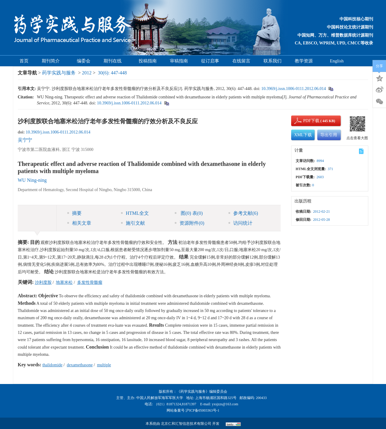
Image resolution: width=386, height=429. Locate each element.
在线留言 (241, 60)
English (337, 60)
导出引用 (328, 135)
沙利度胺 (43, 282)
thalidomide (52, 365)
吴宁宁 (25, 139)
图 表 (189, 213)
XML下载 (303, 135)
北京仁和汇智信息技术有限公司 (186, 424)
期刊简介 (53, 60)
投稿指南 (148, 60)
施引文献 (133, 223)
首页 (24, 60)
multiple (104, 365)
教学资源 (306, 60)
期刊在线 (114, 60)
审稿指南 (179, 60)
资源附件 (189, 223)
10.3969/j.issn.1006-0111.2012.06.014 (293, 88)
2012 (87, 72)
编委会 (83, 60)
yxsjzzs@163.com (225, 404)
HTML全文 (135, 213)
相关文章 (79, 223)
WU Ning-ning (32, 180)
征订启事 (210, 60)
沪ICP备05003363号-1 (202, 410)
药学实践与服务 (59, 72)
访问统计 (240, 223)
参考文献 (243, 213)
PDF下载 (306, 120)
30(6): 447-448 (112, 72)
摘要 (74, 213)
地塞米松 (64, 282)
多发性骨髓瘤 (89, 282)
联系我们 (273, 60)
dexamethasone (79, 365)
